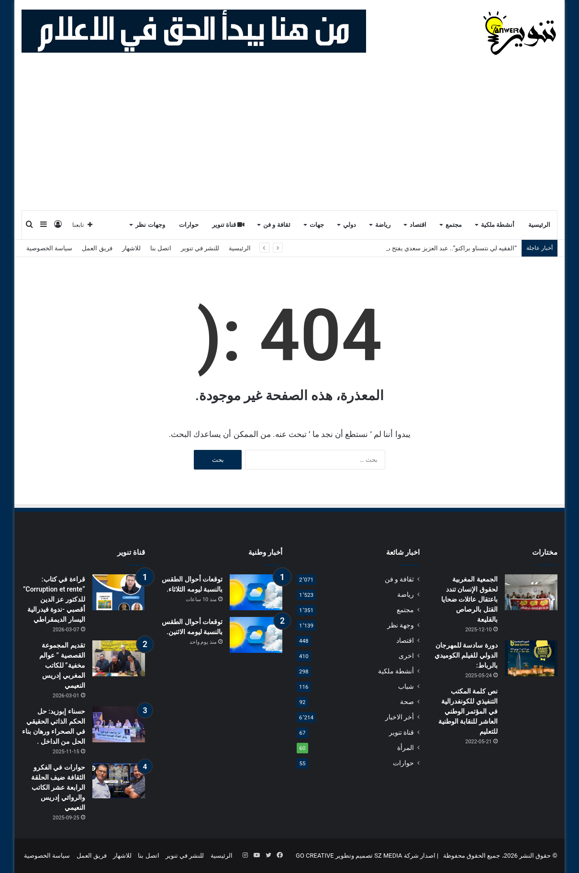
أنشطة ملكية (497, 224)
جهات (317, 224)
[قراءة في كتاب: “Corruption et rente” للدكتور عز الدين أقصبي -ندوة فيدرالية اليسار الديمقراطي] (118, 592)
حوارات (189, 224)
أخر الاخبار (399, 717)
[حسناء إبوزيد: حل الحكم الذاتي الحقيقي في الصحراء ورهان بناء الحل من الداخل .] (118, 724)
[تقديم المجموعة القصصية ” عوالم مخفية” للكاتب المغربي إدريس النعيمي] (118, 658)
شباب (406, 686)
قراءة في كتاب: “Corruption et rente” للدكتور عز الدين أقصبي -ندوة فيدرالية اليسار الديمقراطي (54, 599)
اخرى (406, 656)
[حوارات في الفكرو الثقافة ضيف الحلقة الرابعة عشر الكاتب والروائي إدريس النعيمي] (118, 780)
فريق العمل (97, 248)
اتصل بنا (160, 248)
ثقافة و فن (276, 224)
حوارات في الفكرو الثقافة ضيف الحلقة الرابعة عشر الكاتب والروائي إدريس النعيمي (58, 787)
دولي (349, 224)
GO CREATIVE (315, 855)
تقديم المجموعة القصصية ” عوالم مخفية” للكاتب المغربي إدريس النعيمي (62, 665)
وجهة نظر (400, 625)
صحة (407, 701)
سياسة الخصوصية (49, 248)
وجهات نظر (150, 224)
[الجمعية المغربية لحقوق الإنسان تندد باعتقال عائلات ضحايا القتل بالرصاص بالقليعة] (531, 592)
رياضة (382, 224)
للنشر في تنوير (200, 248)
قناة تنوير (228, 224)
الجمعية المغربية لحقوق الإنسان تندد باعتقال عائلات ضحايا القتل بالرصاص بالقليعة (469, 599)
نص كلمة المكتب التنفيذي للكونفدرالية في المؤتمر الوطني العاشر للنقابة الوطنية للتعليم (468, 711)
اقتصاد (418, 224)
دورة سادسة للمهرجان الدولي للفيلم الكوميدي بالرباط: (466, 655)
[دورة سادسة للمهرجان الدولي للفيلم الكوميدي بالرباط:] (531, 658)
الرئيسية (539, 224)
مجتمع (453, 224)
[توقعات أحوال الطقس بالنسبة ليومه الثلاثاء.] (256, 592)
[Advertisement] (289, 138)
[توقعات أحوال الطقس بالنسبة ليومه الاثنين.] (256, 635)
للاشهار (131, 248)
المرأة (405, 747)
